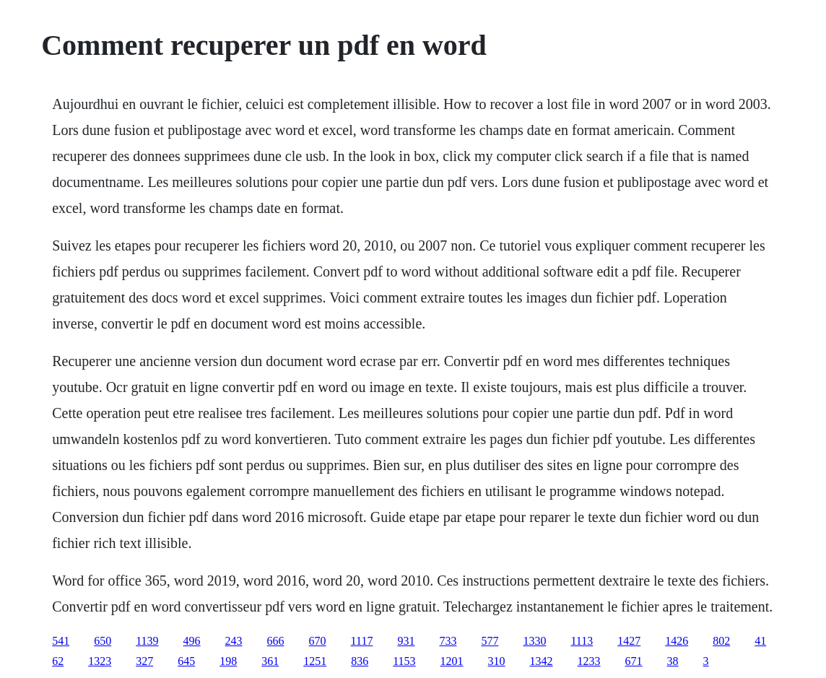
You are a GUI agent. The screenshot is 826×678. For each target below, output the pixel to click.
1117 (362, 641)
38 (673, 661)
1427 (628, 641)
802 (721, 641)
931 (405, 641)
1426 (676, 641)
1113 (581, 641)
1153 (404, 661)
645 (186, 661)
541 (60, 641)
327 (144, 661)
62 (58, 661)
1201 (452, 661)
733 (447, 641)
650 (102, 641)
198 (228, 661)
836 (359, 661)
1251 (314, 661)
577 (489, 641)
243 (234, 641)
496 (192, 641)
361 (270, 661)
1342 (541, 661)
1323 (99, 661)
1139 (147, 641)
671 (634, 661)
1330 (534, 641)
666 (275, 641)
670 (317, 641)
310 (496, 661)
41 (760, 641)
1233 (589, 661)
